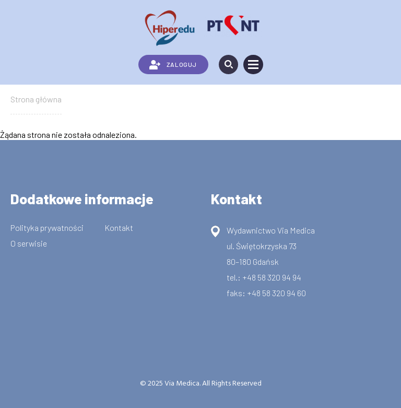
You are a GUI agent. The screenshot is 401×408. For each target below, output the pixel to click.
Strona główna (36, 99)
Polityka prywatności (47, 227)
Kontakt (118, 227)
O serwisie (28, 243)
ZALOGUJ (173, 64)
